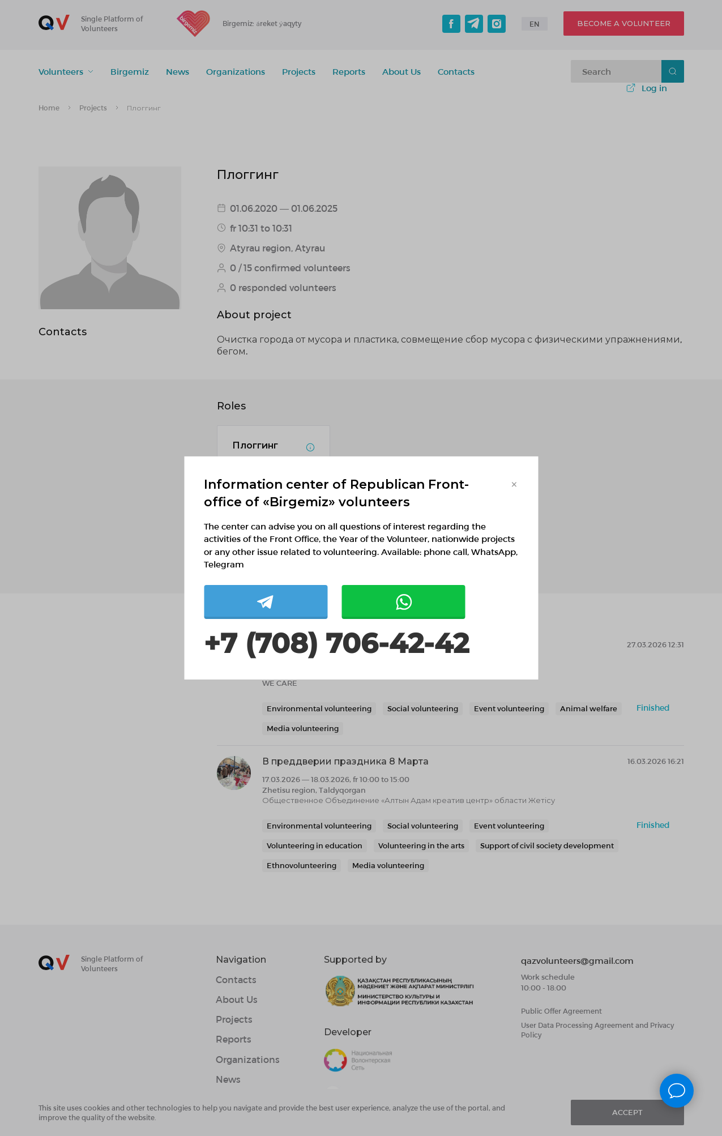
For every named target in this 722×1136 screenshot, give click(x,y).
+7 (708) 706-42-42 (336, 643)
